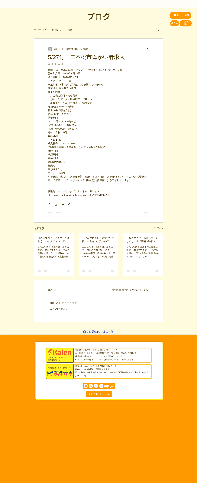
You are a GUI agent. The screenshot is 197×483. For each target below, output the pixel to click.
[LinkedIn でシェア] (62, 204)
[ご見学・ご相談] (180, 15)
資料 (69, 30)
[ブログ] (165, 4)
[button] (159, 30)
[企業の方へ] (124, 4)
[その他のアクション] (147, 49)
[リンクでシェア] (69, 204)
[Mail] (106, 386)
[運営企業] (110, 4)
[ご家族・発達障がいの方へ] (89, 4)
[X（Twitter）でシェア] (56, 204)
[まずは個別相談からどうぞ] (99, 386)
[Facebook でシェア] (49, 204)
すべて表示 (158, 228)
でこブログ (40, 30)
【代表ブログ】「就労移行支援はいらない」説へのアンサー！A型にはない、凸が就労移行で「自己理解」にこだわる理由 (98, 240)
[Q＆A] (174, 23)
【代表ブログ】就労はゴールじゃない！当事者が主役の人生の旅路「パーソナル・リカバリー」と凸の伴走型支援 (142, 240)
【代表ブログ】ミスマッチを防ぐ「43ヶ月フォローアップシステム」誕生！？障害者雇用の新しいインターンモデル (54, 240)
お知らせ (57, 30)
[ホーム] (27, 4)
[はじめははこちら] (99, 394)
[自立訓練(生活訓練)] (44, 4)
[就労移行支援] (66, 4)
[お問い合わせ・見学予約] (145, 4)
